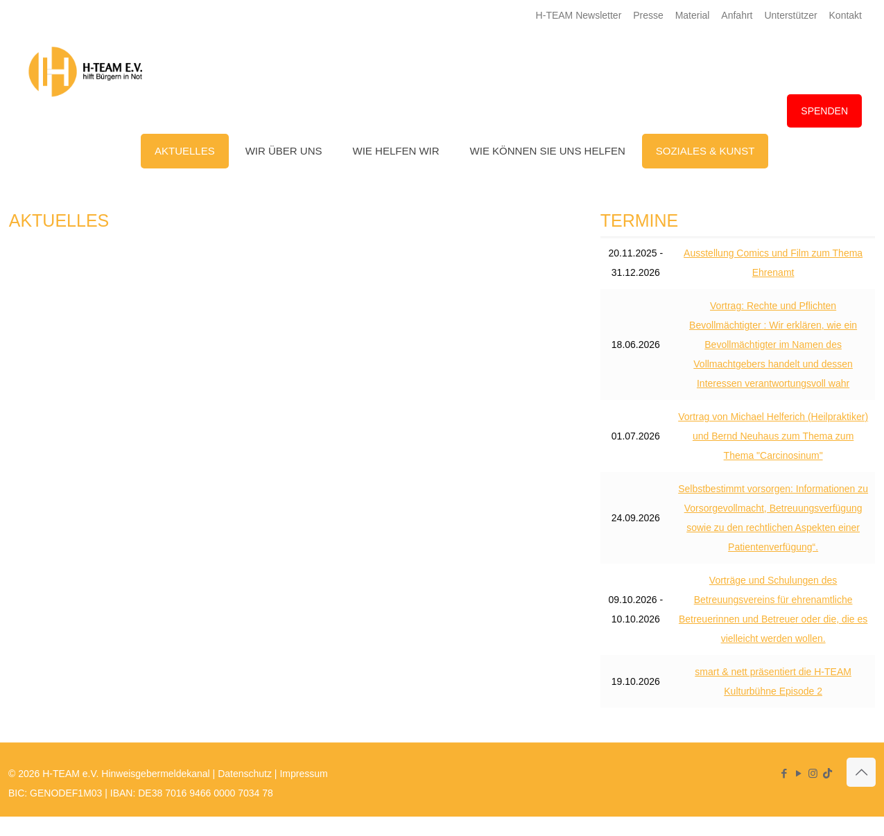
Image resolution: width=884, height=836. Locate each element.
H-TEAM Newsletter (579, 15)
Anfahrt (736, 15)
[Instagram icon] (813, 773)
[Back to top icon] (861, 772)
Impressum (303, 773)
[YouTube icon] (798, 773)
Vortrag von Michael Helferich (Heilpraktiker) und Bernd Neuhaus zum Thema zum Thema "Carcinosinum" (773, 436)
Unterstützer (790, 15)
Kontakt (845, 15)
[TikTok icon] (827, 773)
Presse (648, 15)
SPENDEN (824, 110)
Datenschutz (245, 773)
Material (692, 15)
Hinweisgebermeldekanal (155, 773)
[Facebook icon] (784, 773)
